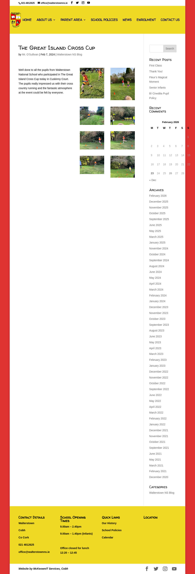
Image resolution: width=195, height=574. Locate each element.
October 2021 (157, 441)
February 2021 (158, 471)
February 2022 (158, 418)
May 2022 (155, 400)
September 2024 (159, 260)
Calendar (107, 537)
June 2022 (155, 395)
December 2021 (158, 430)
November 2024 (158, 248)
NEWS (127, 20)
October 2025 (157, 213)
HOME (27, 20)
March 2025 (156, 236)
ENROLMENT (146, 20)
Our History (109, 523)
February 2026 (158, 195)
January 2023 (157, 365)
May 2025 (155, 230)
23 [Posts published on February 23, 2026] (152, 173)
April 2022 (155, 406)
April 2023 (155, 348)
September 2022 (159, 389)
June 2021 (155, 453)
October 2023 (157, 318)
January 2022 (157, 424)
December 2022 (158, 371)
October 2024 (157, 254)
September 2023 (159, 324)
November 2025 (158, 207)
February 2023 (158, 359)
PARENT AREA (71, 20)
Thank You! (156, 71)
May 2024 (155, 277)
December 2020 (158, 477)
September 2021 (159, 447)
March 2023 (156, 353)
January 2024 (157, 301)
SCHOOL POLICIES (104, 20)
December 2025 (158, 201)
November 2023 (158, 313)
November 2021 (158, 436)
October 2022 (157, 383)
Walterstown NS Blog (69, 54)
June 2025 (155, 225)
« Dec (152, 180)
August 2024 (156, 266)
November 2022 (158, 377)
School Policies (111, 530)
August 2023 (156, 330)
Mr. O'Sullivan (30, 54)
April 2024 (155, 283)
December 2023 (158, 307)
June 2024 (155, 271)
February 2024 (158, 295)
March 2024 (156, 289)
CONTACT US (170, 20)
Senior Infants (157, 87)
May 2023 (155, 342)
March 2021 (156, 465)
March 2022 (156, 412)
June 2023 (155, 336)
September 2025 (159, 219)
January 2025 (157, 242)
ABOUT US (44, 20)
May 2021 (155, 459)
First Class (155, 65)
